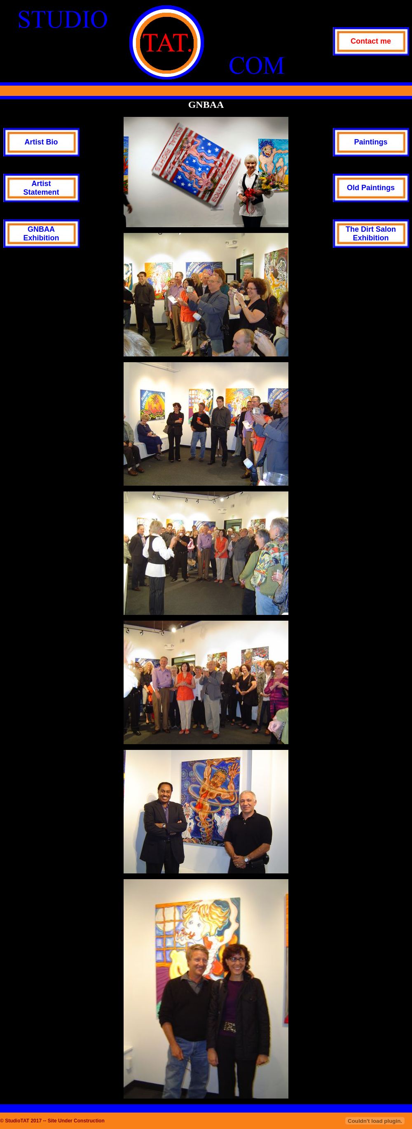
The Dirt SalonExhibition (371, 233)
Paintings (370, 142)
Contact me (371, 41)
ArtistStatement (41, 187)
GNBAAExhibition (41, 233)
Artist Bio (41, 142)
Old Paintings (371, 188)
